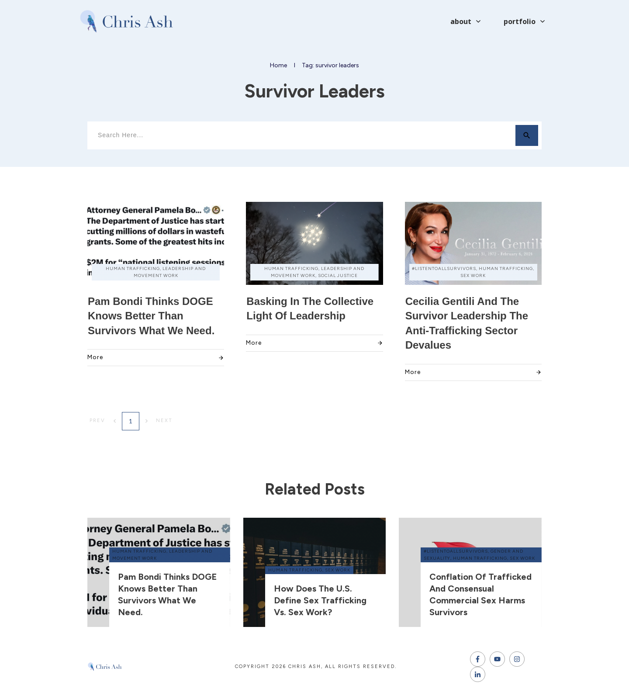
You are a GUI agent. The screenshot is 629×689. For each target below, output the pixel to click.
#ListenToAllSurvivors (456, 551)
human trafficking (139, 551)
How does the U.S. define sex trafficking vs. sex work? (320, 600)
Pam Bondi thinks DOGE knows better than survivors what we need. (151, 315)
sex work (337, 570)
